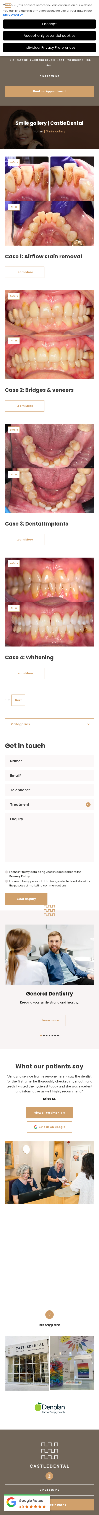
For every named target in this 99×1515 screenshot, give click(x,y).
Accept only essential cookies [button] (49, 35)
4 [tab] (49, 1035)
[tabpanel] (49, 976)
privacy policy (13, 15)
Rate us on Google (49, 1127)
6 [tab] (55, 1035)
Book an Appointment (49, 91)
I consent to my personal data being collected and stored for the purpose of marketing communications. (49, 883)
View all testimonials (49, 1113)
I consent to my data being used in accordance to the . (45, 874)
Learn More (24, 272)
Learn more (50, 1020)
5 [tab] (52, 1035)
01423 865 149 (49, 76)
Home (38, 131)
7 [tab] (58, 1035)
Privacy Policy (19, 876)
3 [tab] (46, 1035)
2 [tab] (44, 1035)
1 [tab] (41, 1035)
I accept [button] (49, 23)
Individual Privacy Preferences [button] (49, 47)
